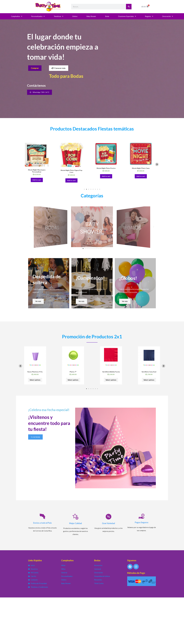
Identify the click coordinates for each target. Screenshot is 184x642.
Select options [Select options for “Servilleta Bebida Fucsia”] (111, 381)
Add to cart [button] (40, 180)
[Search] (129, 6)
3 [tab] (89, 190)
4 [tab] (91, 190)
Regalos (149, 16)
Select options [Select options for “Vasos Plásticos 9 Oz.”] (35, 381)
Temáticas (58, 16)
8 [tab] (100, 190)
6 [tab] (95, 190)
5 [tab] (93, 190)
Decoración (167, 16)
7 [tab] (97, 190)
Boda (107, 16)
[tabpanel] (40, 164)
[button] (27, 164)
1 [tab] (84, 190)
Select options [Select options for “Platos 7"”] (73, 381)
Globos (74, 16)
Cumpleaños (16, 16)
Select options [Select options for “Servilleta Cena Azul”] (149, 381)
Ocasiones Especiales (127, 16)
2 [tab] (86, 190)
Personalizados (38, 16)
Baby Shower (91, 16)
